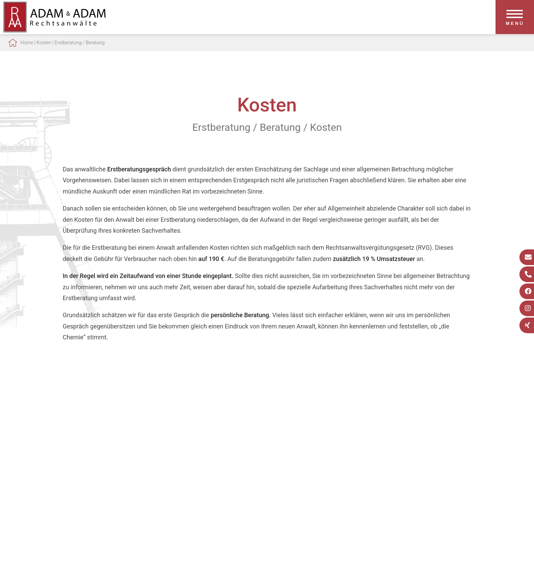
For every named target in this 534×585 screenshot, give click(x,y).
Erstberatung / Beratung (79, 42)
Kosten (43, 42)
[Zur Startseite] (54, 30)
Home (26, 42)
